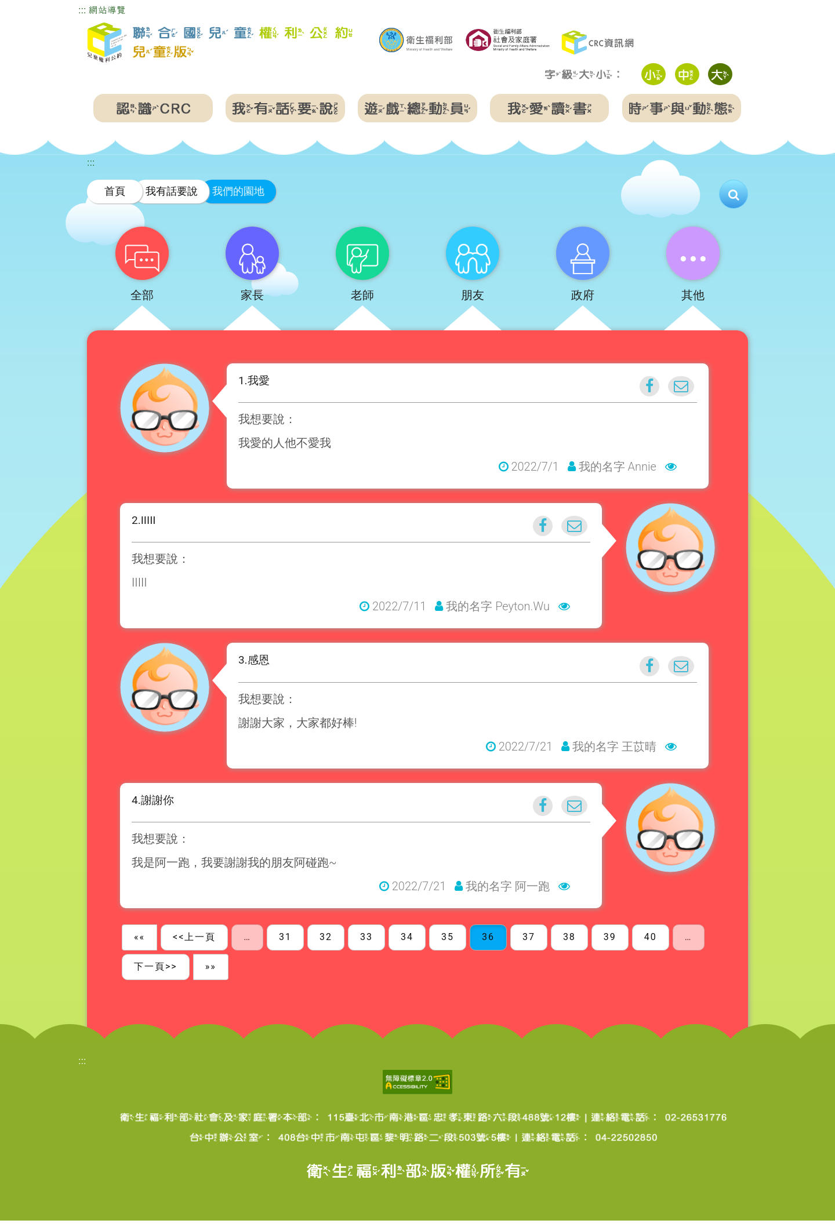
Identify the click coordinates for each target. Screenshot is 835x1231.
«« (139, 947)
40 (650, 947)
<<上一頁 (194, 947)
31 (285, 947)
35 (447, 947)
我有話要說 (172, 191)
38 (569, 947)
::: (82, 10)
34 (407, 947)
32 (326, 947)
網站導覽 (107, 10)
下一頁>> (155, 976)
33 (366, 947)
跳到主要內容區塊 (37, 8)
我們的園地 (238, 191)
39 (610, 947)
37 (528, 947)
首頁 (114, 191)
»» (210, 976)
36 (488, 947)
